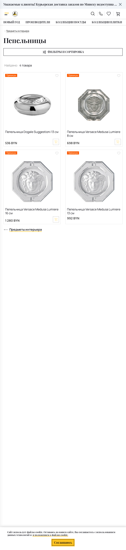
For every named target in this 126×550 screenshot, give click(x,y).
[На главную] (15, 14)
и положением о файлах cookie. (50, 534)
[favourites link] (109, 14)
